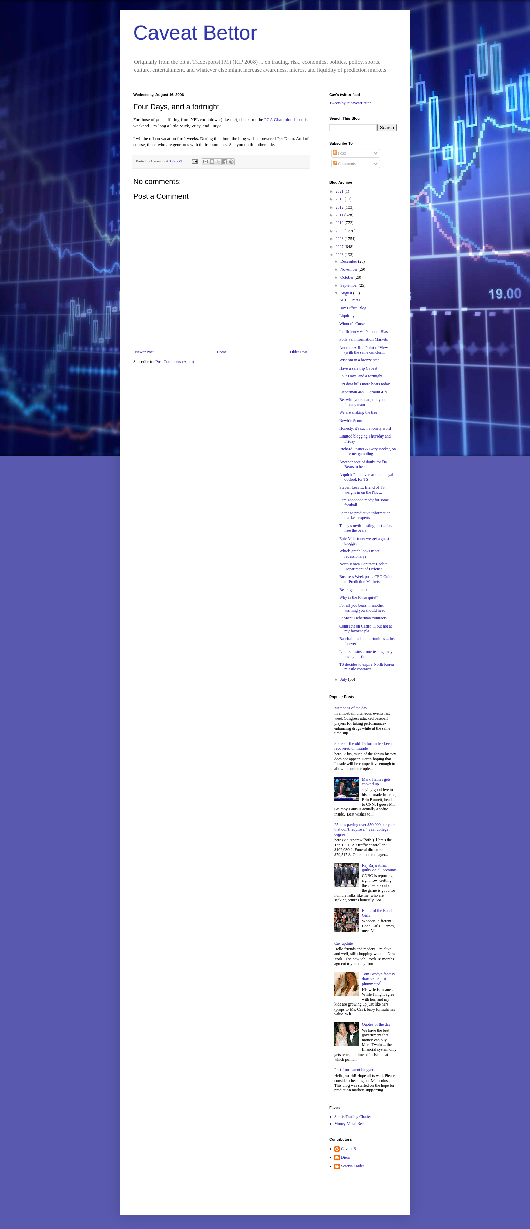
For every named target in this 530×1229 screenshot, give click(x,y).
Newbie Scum (350, 420)
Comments (344, 163)
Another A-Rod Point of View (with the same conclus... (363, 350)
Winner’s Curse (352, 323)
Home (222, 352)
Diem (345, 1157)
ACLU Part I (349, 300)
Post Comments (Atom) (174, 361)
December (349, 261)
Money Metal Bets (349, 1123)
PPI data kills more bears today (364, 384)
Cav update (343, 943)
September (349, 285)
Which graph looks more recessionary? (359, 553)
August (346, 293)
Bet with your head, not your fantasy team (362, 402)
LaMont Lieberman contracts (363, 618)
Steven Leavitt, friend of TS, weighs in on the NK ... (362, 489)
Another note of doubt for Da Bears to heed (363, 464)
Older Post (298, 352)
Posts (339, 153)
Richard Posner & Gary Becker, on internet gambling (367, 451)
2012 (340, 207)
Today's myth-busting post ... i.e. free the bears (365, 528)
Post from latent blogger (354, 1069)
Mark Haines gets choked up (376, 781)
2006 (340, 254)
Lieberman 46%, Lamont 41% (363, 391)
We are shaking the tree (358, 412)
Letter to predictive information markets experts (365, 515)
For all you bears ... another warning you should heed (362, 607)
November (349, 269)
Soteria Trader (352, 1166)
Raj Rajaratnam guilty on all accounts (379, 867)
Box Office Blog (352, 308)
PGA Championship (282, 119)
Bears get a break (353, 589)
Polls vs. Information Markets (363, 339)
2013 (340, 199)
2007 (340, 246)
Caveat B (348, 1148)
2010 (340, 222)
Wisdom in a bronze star (359, 360)
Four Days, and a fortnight (360, 376)
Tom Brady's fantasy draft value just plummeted (378, 979)
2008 (340, 238)
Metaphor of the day (350, 708)
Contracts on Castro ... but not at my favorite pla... (365, 628)
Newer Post (144, 352)
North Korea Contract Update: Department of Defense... (364, 566)
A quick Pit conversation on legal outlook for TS (366, 477)
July (344, 679)
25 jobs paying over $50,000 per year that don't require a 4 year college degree (364, 829)
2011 (340, 215)
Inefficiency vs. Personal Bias (363, 331)
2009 (340, 231)
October (347, 277)
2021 (340, 191)
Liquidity (347, 315)
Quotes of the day (376, 1024)
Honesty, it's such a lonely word (365, 428)
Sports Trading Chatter (352, 1116)
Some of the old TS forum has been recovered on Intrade (363, 746)
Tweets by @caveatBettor (350, 103)
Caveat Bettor (195, 32)
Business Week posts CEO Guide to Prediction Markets (366, 579)
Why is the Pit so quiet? (358, 597)
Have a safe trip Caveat (358, 368)
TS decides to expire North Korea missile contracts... (366, 666)
